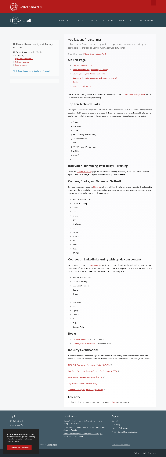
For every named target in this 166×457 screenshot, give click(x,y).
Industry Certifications (82, 86)
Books (75, 82)
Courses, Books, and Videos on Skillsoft (89, 73)
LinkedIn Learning (94, 265)
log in (114, 402)
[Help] (132, 20)
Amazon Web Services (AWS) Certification (85, 377)
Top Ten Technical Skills (82, 65)
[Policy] (94, 20)
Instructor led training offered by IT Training (90, 69)
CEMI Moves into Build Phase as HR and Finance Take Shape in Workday (84, 428)
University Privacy (13, 441)
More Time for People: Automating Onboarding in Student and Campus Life (83, 435)
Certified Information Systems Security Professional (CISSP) (92, 371)
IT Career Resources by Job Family (94, 54)
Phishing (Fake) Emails (120, 428)
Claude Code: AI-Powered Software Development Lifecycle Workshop (83, 422)
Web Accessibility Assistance (145, 453)
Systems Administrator (24, 58)
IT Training (116, 424)
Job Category (18, 55)
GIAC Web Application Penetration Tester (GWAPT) (89, 364)
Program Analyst (21, 65)
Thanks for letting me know (19, 447)
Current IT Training (84, 171)
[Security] (81, 20)
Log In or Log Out (17, 424)
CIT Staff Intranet (16, 421)
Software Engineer (22, 61)
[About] (121, 20)
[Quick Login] (146, 20)
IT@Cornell (20, 20)
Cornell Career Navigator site (133, 94)
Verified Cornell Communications (125, 432)
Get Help (115, 420)
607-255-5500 (52, 444)
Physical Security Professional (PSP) (82, 383)
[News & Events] (65, 20)
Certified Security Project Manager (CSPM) (85, 389)
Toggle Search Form (153, 2)
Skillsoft (96, 186)
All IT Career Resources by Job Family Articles (31, 71)
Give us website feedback (121, 444)
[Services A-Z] (108, 20)
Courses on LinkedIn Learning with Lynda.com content (95, 77)
